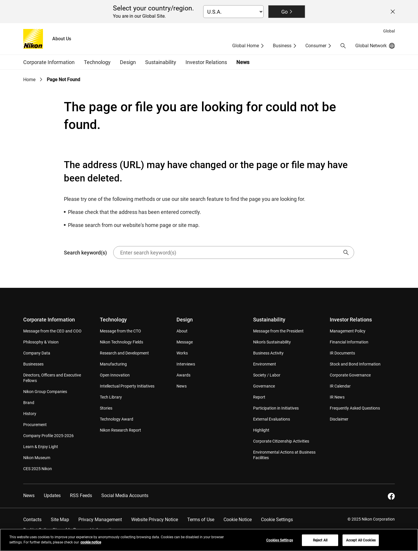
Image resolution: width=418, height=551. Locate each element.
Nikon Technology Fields (121, 342)
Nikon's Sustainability (272, 342)
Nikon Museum (36, 457)
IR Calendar (340, 386)
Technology (113, 320)
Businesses (33, 364)
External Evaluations (271, 419)
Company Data (36, 353)
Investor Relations (351, 320)
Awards (183, 375)
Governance (264, 386)
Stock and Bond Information (355, 364)
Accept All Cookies (361, 543)
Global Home (245, 45)
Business (282, 45)
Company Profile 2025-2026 (48, 435)
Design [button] (128, 62)
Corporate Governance (350, 375)
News (242, 62)
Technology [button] (97, 62)
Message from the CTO (120, 331)
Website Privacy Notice (154, 519)
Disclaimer (339, 419)
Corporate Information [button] (49, 62)
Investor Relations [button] (206, 62)
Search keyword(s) (209, 252)
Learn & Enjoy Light (40, 446)
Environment (264, 364)
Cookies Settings (279, 543)
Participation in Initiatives (276, 408)
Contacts (32, 519)
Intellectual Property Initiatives (127, 386)
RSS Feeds (81, 495)
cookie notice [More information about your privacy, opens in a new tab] (90, 545)
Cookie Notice (238, 519)
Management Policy (347, 331)
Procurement (35, 424)
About (182, 331)
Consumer (315, 45)
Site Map (60, 519)
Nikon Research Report (120, 430)
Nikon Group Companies (45, 391)
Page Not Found (63, 79)
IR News (337, 397)
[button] (343, 46)
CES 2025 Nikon (37, 468)
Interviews (185, 364)
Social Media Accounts (124, 495)
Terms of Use (200, 519)
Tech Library (111, 397)
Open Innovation (115, 375)
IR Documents (342, 353)
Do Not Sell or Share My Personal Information (69, 530)
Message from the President (278, 331)
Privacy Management (100, 519)
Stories (106, 408)
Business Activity (268, 353)
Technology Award (116, 419)
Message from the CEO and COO (52, 331)
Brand (28, 402)
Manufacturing (113, 364)
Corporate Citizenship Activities (281, 441)
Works (182, 353)
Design (184, 320)
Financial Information (349, 342)
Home (29, 79)
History (29, 413)
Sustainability (269, 320)
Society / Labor (266, 375)
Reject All (320, 543)
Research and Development (124, 353)
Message (184, 342)
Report (259, 397)
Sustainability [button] (160, 62)
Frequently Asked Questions (355, 408)
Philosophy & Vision (41, 342)
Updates (52, 495)
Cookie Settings (277, 519)
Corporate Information (49, 320)
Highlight (261, 430)
